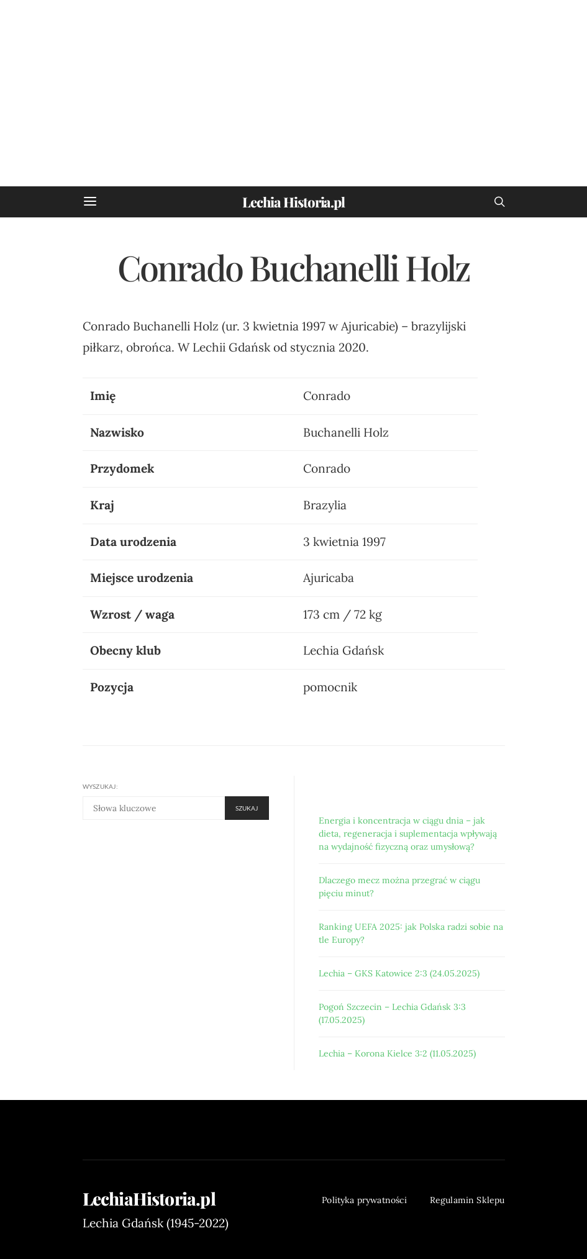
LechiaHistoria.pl (149, 1198)
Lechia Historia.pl (293, 202)
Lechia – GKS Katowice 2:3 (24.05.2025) (399, 973)
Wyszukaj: (100, 786)
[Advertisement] (293, 93)
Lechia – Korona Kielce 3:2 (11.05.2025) (397, 1053)
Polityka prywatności (364, 1200)
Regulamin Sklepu (467, 1200)
